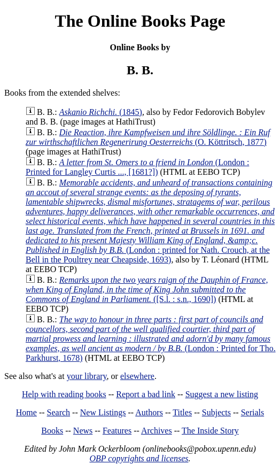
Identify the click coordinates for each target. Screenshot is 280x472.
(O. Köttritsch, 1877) (148, 137)
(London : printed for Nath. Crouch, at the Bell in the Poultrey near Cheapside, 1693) (150, 221)
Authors (149, 412)
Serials (253, 412)
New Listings (103, 412)
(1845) (100, 112)
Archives (156, 430)
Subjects (216, 412)
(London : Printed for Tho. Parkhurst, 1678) (151, 338)
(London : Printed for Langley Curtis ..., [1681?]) (137, 167)
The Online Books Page (140, 20)
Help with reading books (64, 394)
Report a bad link (145, 394)
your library (87, 376)
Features (117, 430)
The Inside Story (210, 430)
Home (26, 412)
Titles (182, 412)
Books (52, 430)
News (82, 430)
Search (59, 412)
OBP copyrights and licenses (138, 458)
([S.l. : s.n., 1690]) (147, 289)
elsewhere (137, 376)
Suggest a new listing (221, 394)
